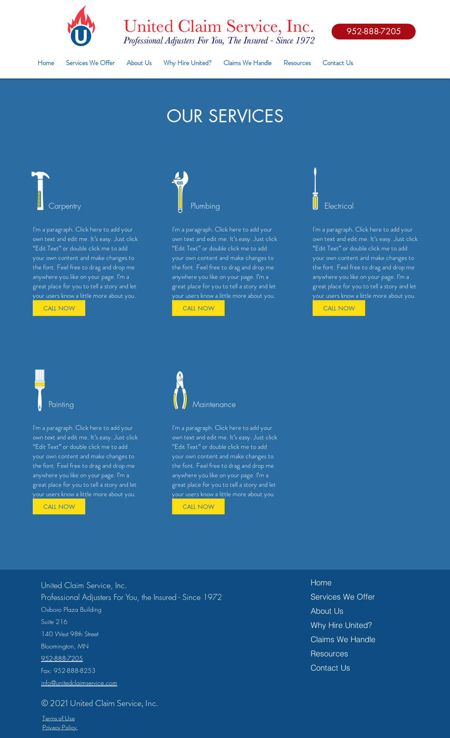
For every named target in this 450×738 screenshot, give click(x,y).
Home (321, 582)
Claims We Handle (343, 639)
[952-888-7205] (374, 31)
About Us (327, 611)
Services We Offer (343, 597)
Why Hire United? (341, 625)
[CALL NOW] (59, 308)
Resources (329, 653)
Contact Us (330, 668)
